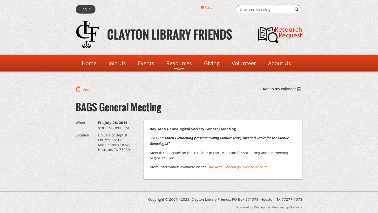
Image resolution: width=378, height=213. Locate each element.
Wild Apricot (262, 207)
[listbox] (282, 89)
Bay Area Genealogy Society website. (238, 166)
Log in (86, 9)
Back (86, 89)
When (80, 122)
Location (82, 135)
